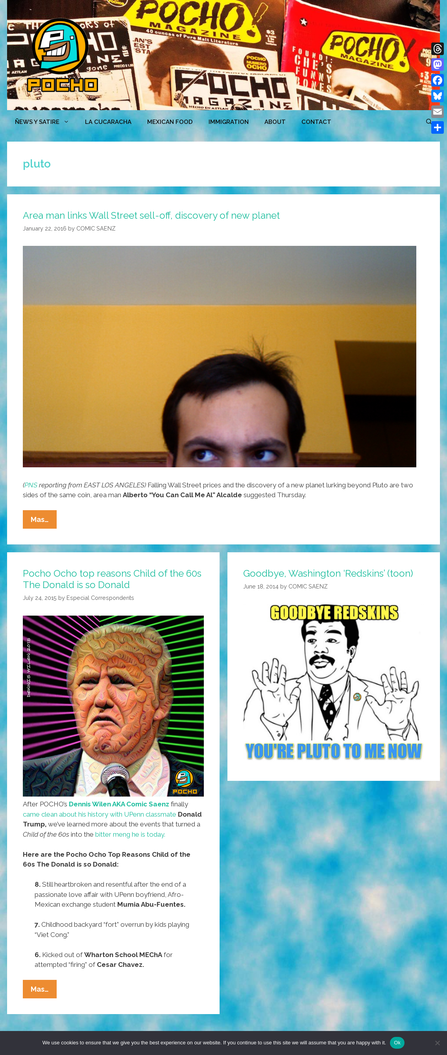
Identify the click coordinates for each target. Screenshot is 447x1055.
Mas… (44, 521)
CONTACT (316, 121)
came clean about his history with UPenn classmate (99, 814)
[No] (437, 1043)
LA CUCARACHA (108, 121)
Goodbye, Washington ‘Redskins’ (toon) (328, 573)
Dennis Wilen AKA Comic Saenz (119, 804)
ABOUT (275, 121)
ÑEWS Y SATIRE (46, 122)
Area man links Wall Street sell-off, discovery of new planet (151, 215)
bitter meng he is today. (130, 834)
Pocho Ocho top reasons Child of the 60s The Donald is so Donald (112, 579)
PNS (30, 485)
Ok (397, 1043)
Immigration (229, 121)
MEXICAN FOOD (170, 121)
